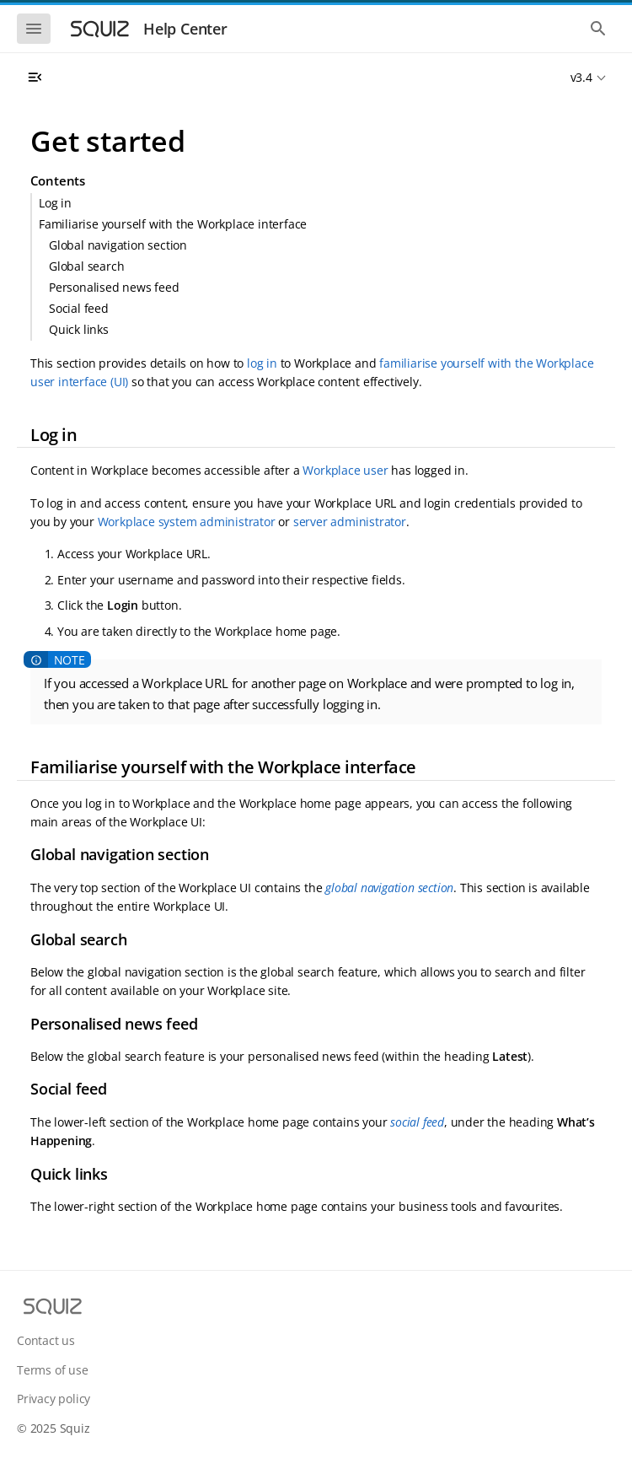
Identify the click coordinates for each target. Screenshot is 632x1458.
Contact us (46, 1340)
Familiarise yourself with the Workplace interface (173, 224)
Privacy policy (53, 1399)
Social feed (79, 308)
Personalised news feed (114, 287)
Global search (86, 266)
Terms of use (52, 1370)
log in (262, 363)
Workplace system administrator (187, 522)
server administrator (349, 522)
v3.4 (581, 77)
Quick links (79, 329)
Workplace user (345, 470)
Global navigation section (118, 245)
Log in (55, 203)
